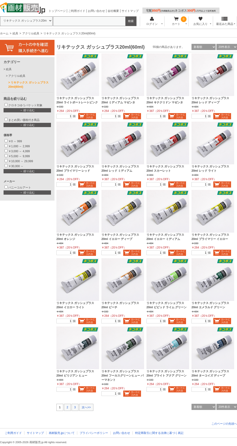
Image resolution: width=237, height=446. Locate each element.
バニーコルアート (19, 187)
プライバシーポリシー (94, 433)
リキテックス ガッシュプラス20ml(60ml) (28, 84)
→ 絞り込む (27, 110)
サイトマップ (130, 11)
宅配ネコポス (181, 10)
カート (176, 21)
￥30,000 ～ (16, 166)
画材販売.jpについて (62, 433)
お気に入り (200, 21)
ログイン (152, 21)
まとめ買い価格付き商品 (24, 120)
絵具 (15, 33)
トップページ (57, 11)
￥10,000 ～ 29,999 (20, 161)
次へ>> (86, 407)
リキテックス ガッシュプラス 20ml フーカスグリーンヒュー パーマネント (122, 376)
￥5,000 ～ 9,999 (19, 156)
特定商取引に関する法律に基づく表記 (159, 433)
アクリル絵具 (30, 33)
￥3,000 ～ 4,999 (19, 151)
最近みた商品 (225, 21)
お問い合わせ (96, 11)
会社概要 (113, 11)
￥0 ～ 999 (15, 141)
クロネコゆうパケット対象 (25, 105)
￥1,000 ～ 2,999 (19, 146)
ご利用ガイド (76, 11)
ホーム (4, 33)
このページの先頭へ (224, 423)
